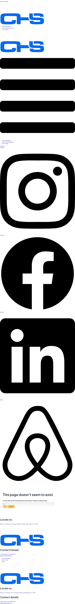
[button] (37, 96)
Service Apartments (6, 26)
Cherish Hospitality (4, 1)
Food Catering (5, 29)
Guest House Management (8, 28)
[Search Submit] (5, 506)
